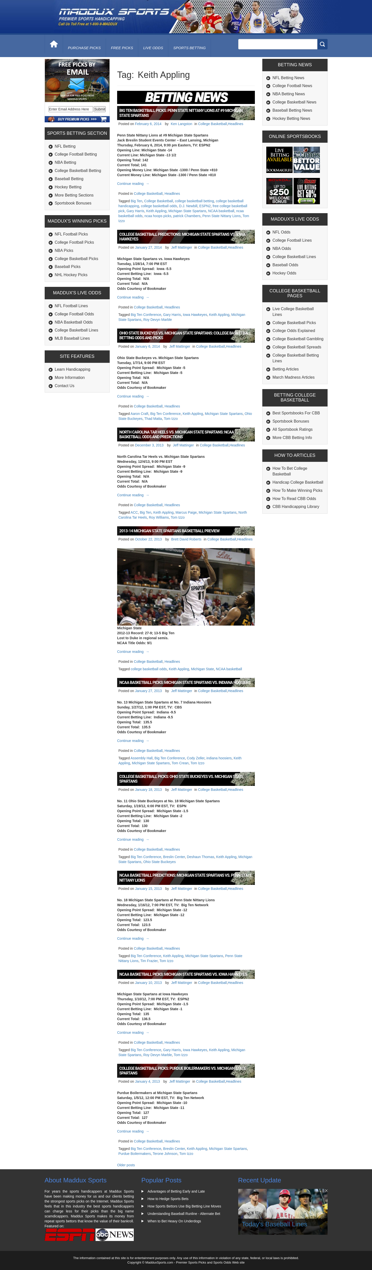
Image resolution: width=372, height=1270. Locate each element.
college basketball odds (159, 206)
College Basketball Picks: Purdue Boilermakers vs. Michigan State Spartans (182, 1070)
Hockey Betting (68, 187)
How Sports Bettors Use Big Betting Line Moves (184, 1206)
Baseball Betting (69, 179)
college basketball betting (194, 201)
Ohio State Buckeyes (159, 862)
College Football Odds (74, 314)
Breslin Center (174, 857)
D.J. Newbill (188, 206)
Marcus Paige (186, 512)
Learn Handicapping (72, 369)
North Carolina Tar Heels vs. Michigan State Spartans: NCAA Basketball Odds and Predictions (176, 434)
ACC (134, 512)
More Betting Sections (74, 195)
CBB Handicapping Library (295, 506)
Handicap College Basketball (297, 482)
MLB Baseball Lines (72, 338)
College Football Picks (74, 242)
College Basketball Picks (76, 259)
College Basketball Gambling (297, 339)
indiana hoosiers (219, 758)
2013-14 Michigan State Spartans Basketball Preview (169, 531)
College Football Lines (292, 240)
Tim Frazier (148, 961)
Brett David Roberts (186, 539)
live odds (153, 48)
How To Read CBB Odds (294, 499)
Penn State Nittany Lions (222, 216)
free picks (122, 48)
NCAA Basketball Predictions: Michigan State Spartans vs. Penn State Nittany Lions (185, 877)
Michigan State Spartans (187, 211)
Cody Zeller (195, 758)
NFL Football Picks (71, 234)
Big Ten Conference (146, 315)
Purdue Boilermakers (134, 1154)
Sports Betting (189, 48)
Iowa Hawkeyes (195, 315)
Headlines (235, 124)
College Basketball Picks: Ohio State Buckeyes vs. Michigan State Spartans (181, 779)
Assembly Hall (142, 758)
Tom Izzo (171, 419)
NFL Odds (281, 232)
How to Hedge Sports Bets (168, 1199)
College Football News (292, 86)
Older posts (126, 1165)
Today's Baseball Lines (274, 1224)
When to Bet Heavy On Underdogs (174, 1221)
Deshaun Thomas (200, 857)
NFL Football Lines (71, 306)
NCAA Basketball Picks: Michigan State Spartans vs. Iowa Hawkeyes (183, 974)
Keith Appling (156, 211)
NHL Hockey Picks (71, 275)
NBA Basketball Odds (74, 322)
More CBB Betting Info (292, 437)
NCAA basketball (221, 211)
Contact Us (64, 386)
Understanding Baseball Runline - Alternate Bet (184, 1214)
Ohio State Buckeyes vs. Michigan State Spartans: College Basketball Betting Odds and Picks (185, 335)
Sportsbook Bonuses (73, 203)
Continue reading (134, 184)
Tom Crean (180, 763)
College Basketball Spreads (296, 347)
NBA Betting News (288, 94)
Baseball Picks (68, 267)
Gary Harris (135, 211)
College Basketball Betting (78, 170)
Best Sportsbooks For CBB (296, 413)
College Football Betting (76, 154)
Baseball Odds (285, 265)
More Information (70, 377)
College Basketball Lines (76, 330)
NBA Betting (65, 162)
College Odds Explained (293, 331)
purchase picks (84, 48)
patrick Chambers (187, 216)
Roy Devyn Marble (157, 320)
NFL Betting (65, 146)
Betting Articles (285, 369)
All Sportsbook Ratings (292, 429)
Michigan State (202, 669)
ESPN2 (205, 206)
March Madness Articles (293, 377)
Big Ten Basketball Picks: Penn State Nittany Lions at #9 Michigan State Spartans (180, 113)
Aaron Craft (139, 414)
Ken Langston (181, 124)
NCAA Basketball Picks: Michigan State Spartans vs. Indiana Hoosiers (185, 682)
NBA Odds (281, 248)
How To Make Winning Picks (297, 490)
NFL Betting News (288, 78)
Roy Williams (159, 517)
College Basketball (212, 124)
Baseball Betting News (292, 110)
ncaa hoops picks (157, 216)
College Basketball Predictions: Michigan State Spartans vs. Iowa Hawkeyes (182, 236)
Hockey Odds (284, 273)
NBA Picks (64, 250)
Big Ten (136, 201)
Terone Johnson (165, 1154)
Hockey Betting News (291, 118)
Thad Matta (153, 419)
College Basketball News (294, 102)
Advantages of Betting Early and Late (176, 1191)
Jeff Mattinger (181, 247)
